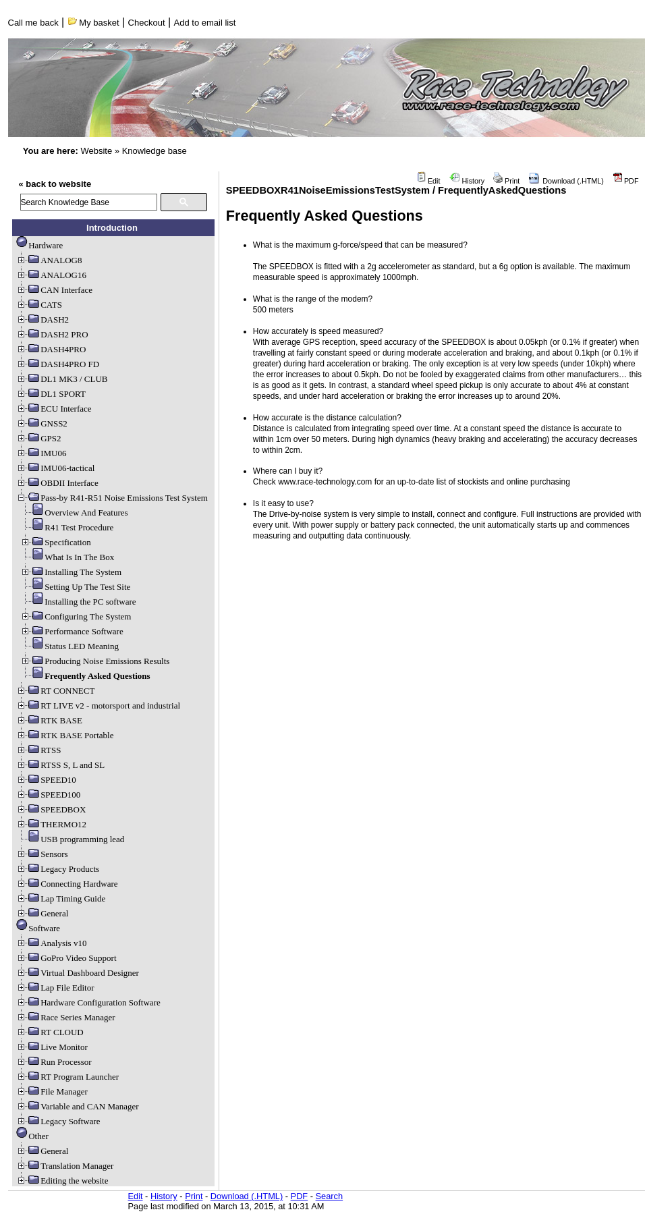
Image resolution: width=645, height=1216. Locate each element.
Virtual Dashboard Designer (77, 973)
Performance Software (71, 631)
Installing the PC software (78, 602)
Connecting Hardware (66, 884)
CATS (39, 305)
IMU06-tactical (55, 468)
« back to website (55, 184)
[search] (88, 202)
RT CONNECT (55, 691)
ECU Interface (53, 409)
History (467, 181)
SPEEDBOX (51, 809)
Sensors (41, 854)
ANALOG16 (51, 275)
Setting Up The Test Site (75, 587)
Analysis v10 (51, 943)
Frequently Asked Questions (85, 676)
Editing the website (62, 1181)
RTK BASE (49, 720)
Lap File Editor (55, 988)
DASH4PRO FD (57, 364)
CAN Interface (54, 290)
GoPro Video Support (66, 958)
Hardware (39, 245)
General (42, 913)
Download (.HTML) (566, 181)
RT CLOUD (50, 1032)
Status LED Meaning (69, 646)
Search (329, 1196)
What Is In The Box (67, 557)
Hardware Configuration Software (88, 1002)
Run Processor (53, 1062)
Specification (55, 542)
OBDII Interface (57, 483)
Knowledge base (154, 151)
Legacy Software (58, 1121)
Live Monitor (52, 1047)
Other (32, 1136)
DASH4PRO (51, 349)
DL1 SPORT (51, 394)
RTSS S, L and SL (60, 765)
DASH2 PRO (52, 334)
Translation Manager (64, 1166)
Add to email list (205, 23)
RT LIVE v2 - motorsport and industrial (98, 705)
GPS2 (38, 438)
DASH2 (42, 319)
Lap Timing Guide (60, 898)
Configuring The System (75, 616)
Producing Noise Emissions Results (94, 661)
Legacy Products (57, 869)
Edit (428, 181)
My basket (93, 23)
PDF (626, 181)
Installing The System (70, 572)
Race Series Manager (65, 1017)
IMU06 (41, 453)
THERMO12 (51, 824)
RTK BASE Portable (64, 735)
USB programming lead (70, 839)
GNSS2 (41, 423)
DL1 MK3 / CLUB (61, 379)
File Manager (52, 1091)
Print (506, 181)
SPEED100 (48, 795)
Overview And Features (74, 512)
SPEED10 (46, 780)
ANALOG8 (49, 260)
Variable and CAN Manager (77, 1106)
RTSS (38, 750)
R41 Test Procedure (66, 527)
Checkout (146, 23)
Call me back (33, 23)
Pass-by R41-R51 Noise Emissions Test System (112, 498)
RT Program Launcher (67, 1077)
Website (96, 151)
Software (38, 928)
